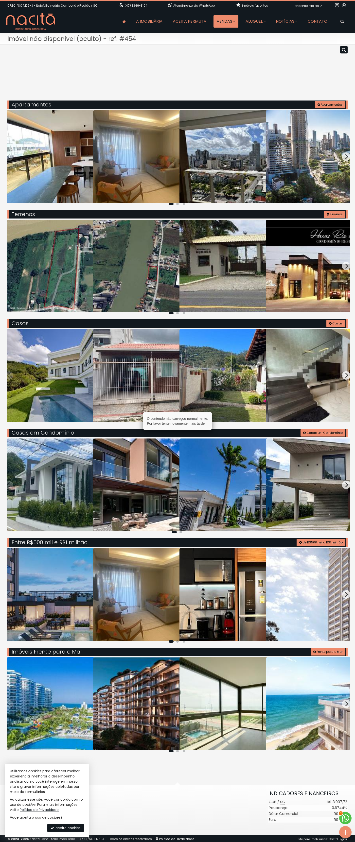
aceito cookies (66, 827)
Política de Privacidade (39, 809)
